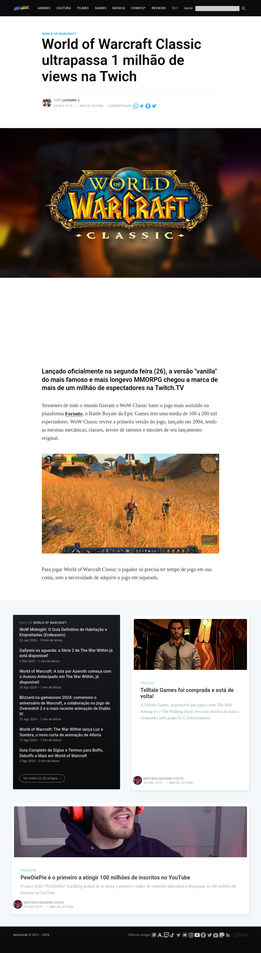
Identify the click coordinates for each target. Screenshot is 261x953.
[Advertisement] (130, 326)
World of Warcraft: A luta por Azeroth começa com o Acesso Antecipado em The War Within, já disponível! (65, 676)
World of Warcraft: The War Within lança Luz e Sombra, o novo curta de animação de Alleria (61, 732)
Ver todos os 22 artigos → (42, 778)
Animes (44, 8)
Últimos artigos (139, 934)
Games (100, 8)
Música (118, 8)
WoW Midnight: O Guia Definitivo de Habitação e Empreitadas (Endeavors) (63, 632)
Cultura (63, 8)
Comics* (138, 8)
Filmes (83, 8)
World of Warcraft (59, 34)
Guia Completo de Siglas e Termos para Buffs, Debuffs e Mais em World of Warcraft (61, 753)
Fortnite (74, 413)
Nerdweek (20, 934)
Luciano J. (71, 100)
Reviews (159, 8)
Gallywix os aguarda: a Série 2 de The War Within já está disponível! (65, 653)
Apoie (188, 8)
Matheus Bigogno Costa (164, 777)
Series (177, 8)
